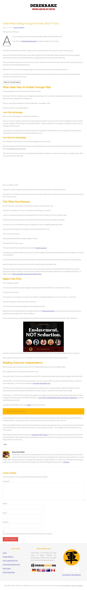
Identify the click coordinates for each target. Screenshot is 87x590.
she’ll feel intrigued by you (41, 383)
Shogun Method (8, 557)
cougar (29, 405)
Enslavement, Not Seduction (71, 575)
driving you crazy (41, 248)
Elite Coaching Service (10, 560)
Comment (6, 481)
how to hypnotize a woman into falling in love (26, 274)
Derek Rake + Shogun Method (43, 8)
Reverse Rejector (48, 311)
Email (5, 513)
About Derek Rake (9, 572)
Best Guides (7, 568)
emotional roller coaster (40, 435)
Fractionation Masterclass (11, 564)
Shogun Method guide (29, 41)
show (18, 82)
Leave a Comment (18, 27)
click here (66, 462)
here (60, 585)
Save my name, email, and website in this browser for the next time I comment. (28, 534)
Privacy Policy (67, 585)
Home (5, 553)
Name (5, 503)
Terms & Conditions (77, 585)
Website (5, 522)
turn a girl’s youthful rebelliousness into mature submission (58, 398)
